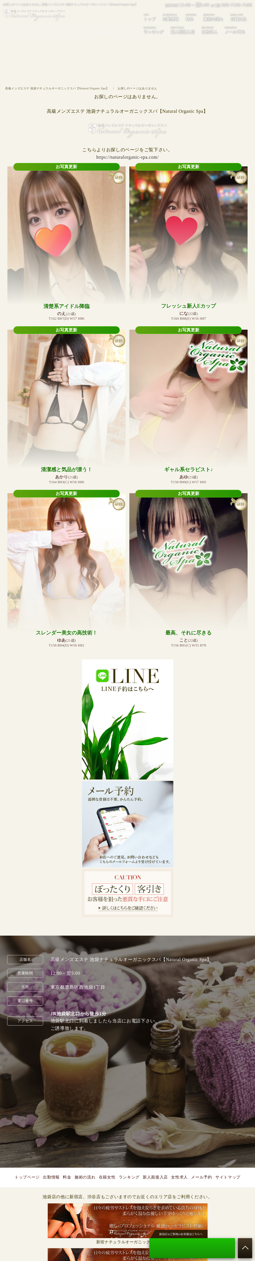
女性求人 (210, 30)
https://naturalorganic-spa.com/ (127, 157)
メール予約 (235, 30)
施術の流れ (213, 17)
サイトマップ (227, 1177)
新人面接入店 (183, 30)
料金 (191, 17)
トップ (150, 17)
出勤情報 (171, 17)
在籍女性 (238, 17)
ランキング (154, 30)
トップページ (27, 1177)
